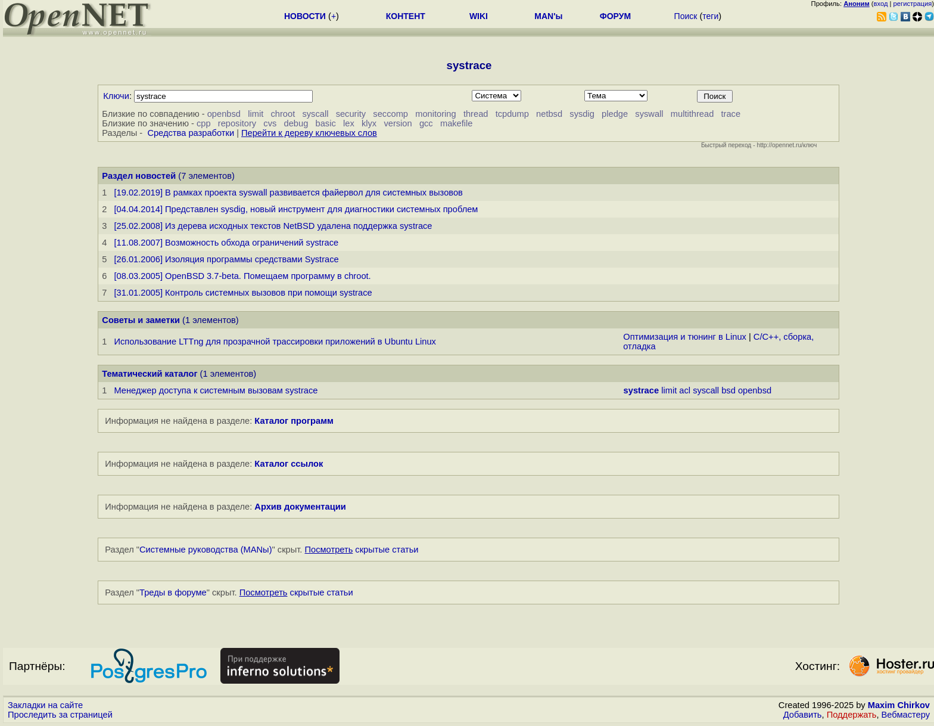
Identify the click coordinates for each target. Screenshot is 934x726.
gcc (426, 123)
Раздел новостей (139, 176)
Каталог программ (294, 421)
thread (475, 114)
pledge (615, 114)
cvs (269, 123)
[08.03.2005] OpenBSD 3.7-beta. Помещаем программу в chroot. (242, 276)
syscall (315, 114)
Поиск (686, 16)
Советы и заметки (141, 320)
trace (731, 114)
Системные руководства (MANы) (205, 549)
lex (348, 123)
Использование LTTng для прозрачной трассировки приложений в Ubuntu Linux (275, 341)
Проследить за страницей (60, 714)
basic (326, 123)
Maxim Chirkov (899, 705)
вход (881, 3)
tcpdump (512, 114)
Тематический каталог (149, 373)
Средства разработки (190, 133)
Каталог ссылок (288, 464)
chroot (282, 114)
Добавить (802, 714)
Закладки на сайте (45, 705)
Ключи (116, 96)
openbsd (224, 114)
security (351, 114)
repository (237, 123)
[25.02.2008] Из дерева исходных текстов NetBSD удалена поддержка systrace (273, 226)
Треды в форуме (173, 592)
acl (684, 390)
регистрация (912, 3)
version (398, 123)
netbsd (549, 114)
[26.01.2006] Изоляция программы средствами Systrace (226, 259)
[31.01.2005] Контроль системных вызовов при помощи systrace (243, 292)
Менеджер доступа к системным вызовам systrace (215, 390)
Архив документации (299, 506)
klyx (369, 123)
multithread (692, 114)
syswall (649, 114)
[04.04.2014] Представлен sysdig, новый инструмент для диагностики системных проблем (296, 209)
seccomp (390, 114)
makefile (456, 123)
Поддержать (852, 714)
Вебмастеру (906, 714)
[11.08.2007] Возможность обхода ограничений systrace (226, 242)
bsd (728, 390)
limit (255, 114)
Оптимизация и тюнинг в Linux (684, 337)
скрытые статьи (362, 549)
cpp (204, 123)
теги (710, 16)
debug (296, 123)
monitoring (435, 114)
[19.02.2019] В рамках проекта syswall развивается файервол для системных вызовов (288, 192)
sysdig (581, 114)
